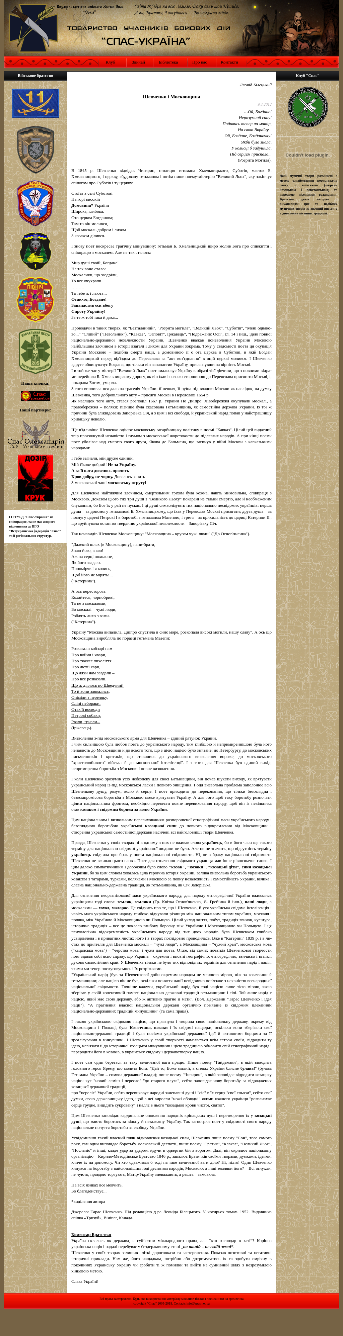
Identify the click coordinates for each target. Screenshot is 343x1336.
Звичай (138, 62)
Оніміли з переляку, (89, 697)
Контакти (229, 62)
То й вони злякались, (90, 691)
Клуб (110, 62)
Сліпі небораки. (85, 703)
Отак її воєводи (85, 709)
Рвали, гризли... (85, 721)
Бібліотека (168, 62)
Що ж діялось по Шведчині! (97, 685)
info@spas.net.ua (198, 1303)
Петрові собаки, (86, 715)
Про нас (199, 62)
